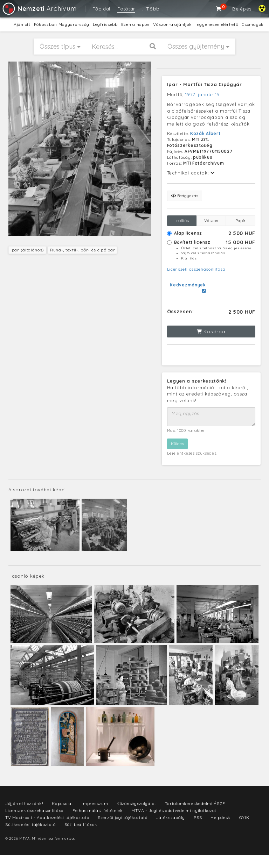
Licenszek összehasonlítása (196, 269)
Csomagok (253, 24)
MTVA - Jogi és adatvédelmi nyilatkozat (173, 810)
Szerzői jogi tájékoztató (122, 817)
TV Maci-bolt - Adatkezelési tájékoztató (47, 817)
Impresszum (95, 803)
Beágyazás (184, 195)
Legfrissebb (105, 24)
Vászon (211, 220)
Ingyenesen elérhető (216, 24)
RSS (198, 817)
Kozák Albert (205, 133)
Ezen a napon (135, 24)
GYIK (244, 817)
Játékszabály (170, 817)
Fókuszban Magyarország (61, 24)
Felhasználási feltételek (98, 810)
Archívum (39, 8)
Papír (240, 220)
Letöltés (181, 220)
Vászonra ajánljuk (172, 24)
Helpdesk (220, 817)
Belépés (241, 9)
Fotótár (126, 9)
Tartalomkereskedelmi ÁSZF (195, 803)
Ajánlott (22, 24)
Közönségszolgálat (136, 803)
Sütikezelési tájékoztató (30, 824)
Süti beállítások (80, 824)
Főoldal (101, 9)
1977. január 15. (203, 94)
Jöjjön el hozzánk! (24, 803)
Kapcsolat (62, 803)
